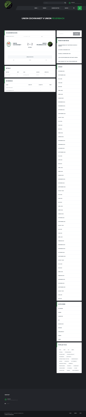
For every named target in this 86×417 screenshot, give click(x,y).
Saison (66, 8)
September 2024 (61, 113)
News (36, 8)
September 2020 (61, 256)
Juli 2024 (60, 121)
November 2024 (61, 105)
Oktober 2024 (61, 109)
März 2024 (60, 132)
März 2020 (60, 271)
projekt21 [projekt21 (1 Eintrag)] (69, 365)
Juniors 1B (60, 316)
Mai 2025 (60, 86)
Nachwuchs (60, 323)
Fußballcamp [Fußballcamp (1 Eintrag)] (62, 354)
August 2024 (61, 117)
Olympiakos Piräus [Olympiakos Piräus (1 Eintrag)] (62, 363)
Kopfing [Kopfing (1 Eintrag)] (60, 361)
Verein (44, 8)
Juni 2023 (60, 159)
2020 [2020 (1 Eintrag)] (60, 349)
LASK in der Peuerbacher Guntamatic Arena (68, 57)
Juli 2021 (60, 229)
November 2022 (61, 179)
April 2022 (60, 206)
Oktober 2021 (61, 217)
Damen (59, 312)
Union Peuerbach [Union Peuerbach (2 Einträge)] (75, 370)
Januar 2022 (61, 213)
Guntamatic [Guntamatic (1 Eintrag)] (68, 356)
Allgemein (60, 308)
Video (59, 339)
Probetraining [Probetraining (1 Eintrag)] (62, 365)
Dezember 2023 (61, 140)
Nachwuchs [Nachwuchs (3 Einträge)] (67, 361)
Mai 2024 (60, 129)
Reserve (60, 327)
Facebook (7, 403)
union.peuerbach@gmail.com (76, 3)
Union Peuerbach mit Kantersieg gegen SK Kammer (67, 45)
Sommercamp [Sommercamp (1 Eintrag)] (76, 365)
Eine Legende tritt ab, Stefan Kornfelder (67, 61)
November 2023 (61, 144)
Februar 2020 (61, 275)
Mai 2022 (60, 202)
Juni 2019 (60, 294)
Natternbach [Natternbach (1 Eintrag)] (74, 361)
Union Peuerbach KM (10, 90)
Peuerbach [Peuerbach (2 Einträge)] (71, 363)
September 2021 (61, 221)
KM (59, 320)
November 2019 (61, 279)
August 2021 (61, 225)
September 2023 (61, 152)
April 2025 (60, 90)
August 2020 (61, 260)
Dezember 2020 (61, 244)
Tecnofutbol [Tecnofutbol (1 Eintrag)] (61, 370)
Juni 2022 (60, 198)
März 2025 (60, 94)
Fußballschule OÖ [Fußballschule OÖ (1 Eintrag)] (70, 354)
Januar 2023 (61, 175)
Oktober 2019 (61, 283)
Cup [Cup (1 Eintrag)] (68, 349)
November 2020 (61, 248)
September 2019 (61, 287)
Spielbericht (61, 331)
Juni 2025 (60, 82)
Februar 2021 (61, 240)
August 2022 (61, 190)
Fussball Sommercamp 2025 (64, 53)
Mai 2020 (60, 267)
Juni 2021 (60, 233)
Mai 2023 (60, 163)
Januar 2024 (61, 136)
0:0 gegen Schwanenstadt (64, 49)
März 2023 (60, 171)
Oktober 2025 (61, 71)
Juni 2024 (60, 125)
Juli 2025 (60, 78)
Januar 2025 (60, 98)
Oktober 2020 (61, 252)
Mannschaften (55, 8)
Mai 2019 (60, 298)
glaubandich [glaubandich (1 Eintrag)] (61, 356)
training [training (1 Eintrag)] (68, 370)
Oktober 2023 (61, 148)
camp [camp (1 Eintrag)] (64, 349)
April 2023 (60, 167)
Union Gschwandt (9, 87)
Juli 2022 (60, 194)
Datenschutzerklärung (9, 414)
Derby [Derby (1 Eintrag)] (73, 349)
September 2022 (61, 186)
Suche (76, 33)
